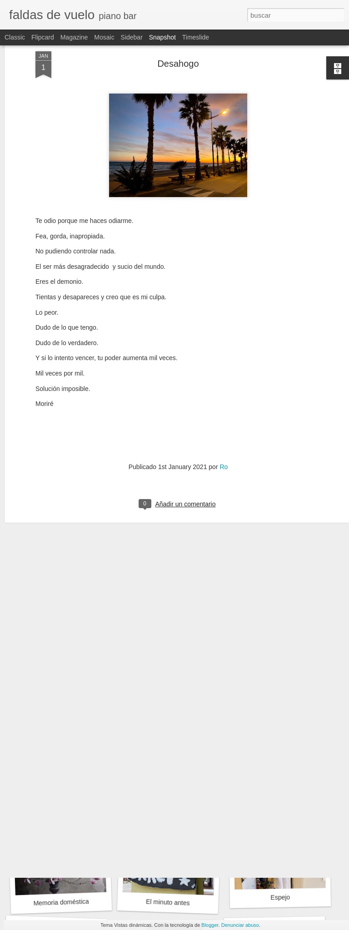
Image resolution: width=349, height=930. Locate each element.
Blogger (209, 925)
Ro (223, 397)
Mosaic (104, 37)
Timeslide (195, 37)
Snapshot (162, 37)
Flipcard (42, 37)
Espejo (280, 897)
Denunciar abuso (240, 925)
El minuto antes (168, 902)
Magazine (74, 37)
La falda (57, 775)
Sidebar (132, 37)
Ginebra (171, 779)
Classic (15, 37)
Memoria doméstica (61, 902)
